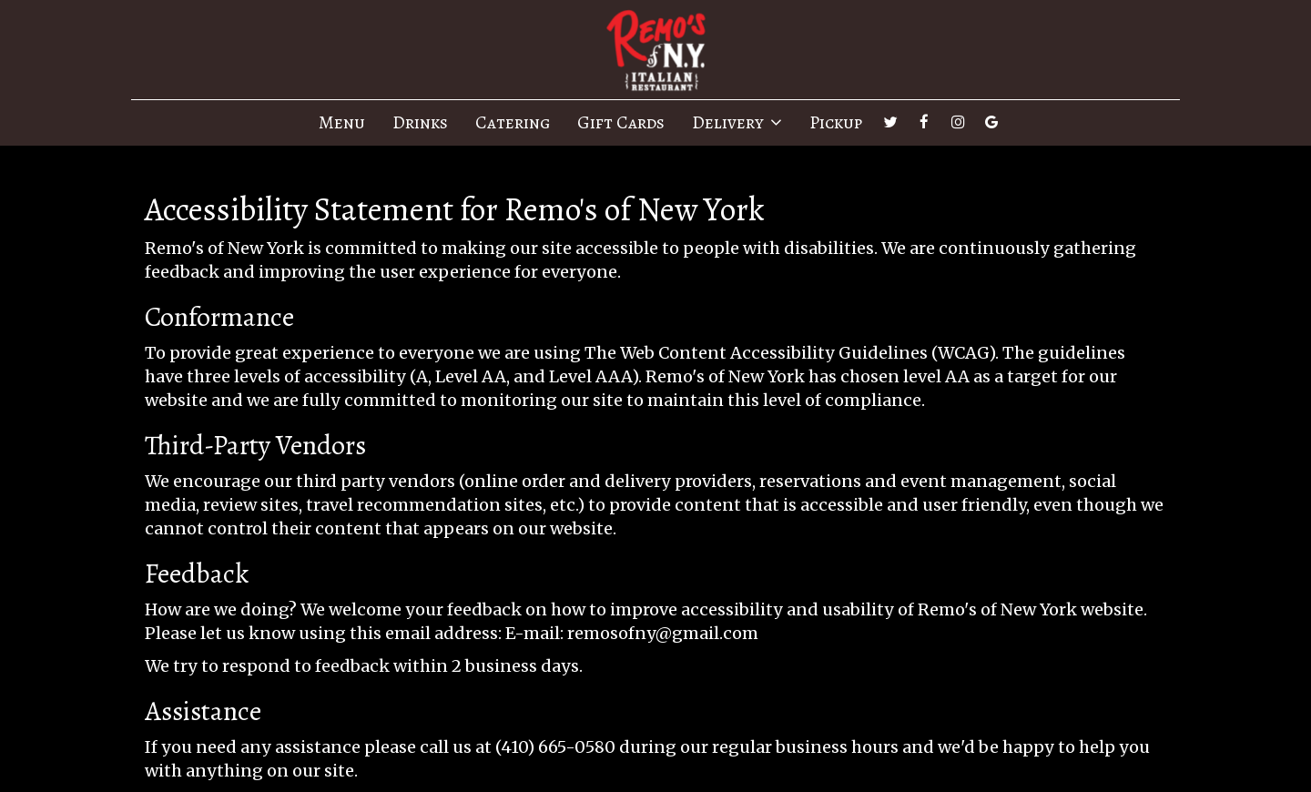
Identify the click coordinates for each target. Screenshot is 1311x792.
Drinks (420, 123)
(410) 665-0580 (555, 746)
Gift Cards (621, 123)
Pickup (835, 123)
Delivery (737, 123)
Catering (512, 123)
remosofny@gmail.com (662, 633)
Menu (342, 123)
